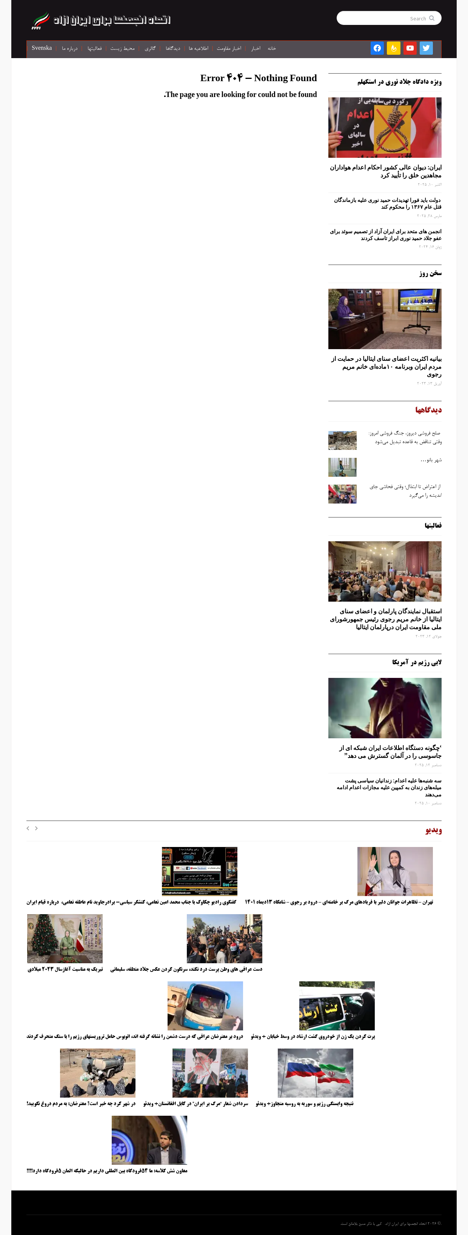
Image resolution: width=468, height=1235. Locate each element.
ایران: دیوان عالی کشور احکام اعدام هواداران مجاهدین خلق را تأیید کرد (386, 171)
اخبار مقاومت (229, 49)
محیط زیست (122, 49)
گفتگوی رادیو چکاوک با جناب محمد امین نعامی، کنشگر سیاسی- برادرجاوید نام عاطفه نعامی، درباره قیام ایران (131, 902)
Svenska (42, 49)
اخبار (255, 49)
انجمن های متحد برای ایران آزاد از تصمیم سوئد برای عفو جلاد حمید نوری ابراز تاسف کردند (386, 235)
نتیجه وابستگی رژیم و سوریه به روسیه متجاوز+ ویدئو (304, 1104)
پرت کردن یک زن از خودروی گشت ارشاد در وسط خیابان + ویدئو (313, 1036)
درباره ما (69, 49)
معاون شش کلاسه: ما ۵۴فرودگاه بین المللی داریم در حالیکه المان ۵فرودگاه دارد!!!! (106, 1171)
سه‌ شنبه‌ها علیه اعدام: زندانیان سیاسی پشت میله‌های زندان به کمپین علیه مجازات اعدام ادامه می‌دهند (389, 787)
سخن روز (430, 273)
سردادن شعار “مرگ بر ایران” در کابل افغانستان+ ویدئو (195, 1104)
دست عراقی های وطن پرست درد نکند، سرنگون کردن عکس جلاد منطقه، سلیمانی (186, 969)
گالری (150, 49)
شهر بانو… (431, 460)
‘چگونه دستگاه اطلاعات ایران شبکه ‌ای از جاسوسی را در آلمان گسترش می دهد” (390, 751)
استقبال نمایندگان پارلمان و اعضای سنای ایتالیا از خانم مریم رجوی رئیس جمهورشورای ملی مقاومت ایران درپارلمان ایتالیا (386, 619)
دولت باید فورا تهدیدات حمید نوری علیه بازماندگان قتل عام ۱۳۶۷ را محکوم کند (388, 203)
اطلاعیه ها (198, 49)
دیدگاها (173, 49)
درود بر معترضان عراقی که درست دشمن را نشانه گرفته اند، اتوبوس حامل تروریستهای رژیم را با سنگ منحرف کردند (134, 1036)
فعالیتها (95, 49)
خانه (272, 49)
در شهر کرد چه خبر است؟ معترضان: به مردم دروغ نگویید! (80, 1104)
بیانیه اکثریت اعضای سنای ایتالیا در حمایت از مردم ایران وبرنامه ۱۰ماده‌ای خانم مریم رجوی (386, 366)
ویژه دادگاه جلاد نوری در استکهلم (399, 82)
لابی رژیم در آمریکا (417, 662)
